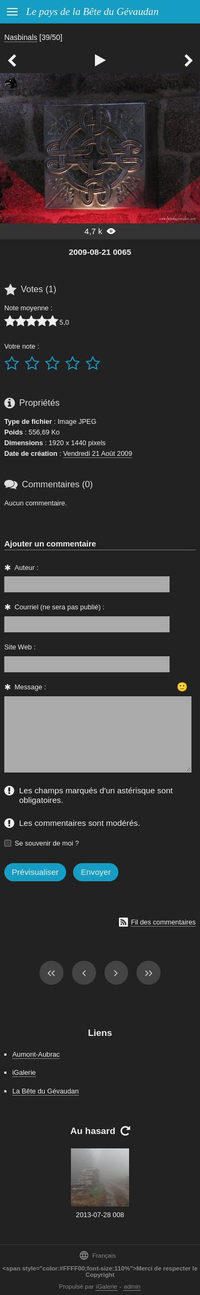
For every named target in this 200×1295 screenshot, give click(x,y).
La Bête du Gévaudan (45, 1091)
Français (97, 1255)
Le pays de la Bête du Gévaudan (92, 11)
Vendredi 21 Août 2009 (97, 453)
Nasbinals (20, 37)
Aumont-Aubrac (36, 1054)
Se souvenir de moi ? (47, 843)
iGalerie (24, 1072)
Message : (30, 687)
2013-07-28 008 (100, 1215)
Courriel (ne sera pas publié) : (59, 607)
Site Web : (20, 647)
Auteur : (26, 568)
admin (132, 1286)
